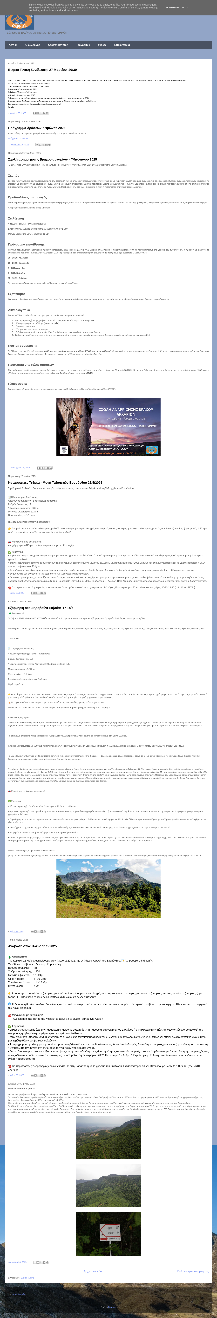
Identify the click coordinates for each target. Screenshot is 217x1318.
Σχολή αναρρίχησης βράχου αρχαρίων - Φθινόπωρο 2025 (52, 159)
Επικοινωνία (122, 45)
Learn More (172, 7)
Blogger (111, 1307)
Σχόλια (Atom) (27, 1278)
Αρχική (13, 45)
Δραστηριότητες (58, 45)
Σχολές (102, 45)
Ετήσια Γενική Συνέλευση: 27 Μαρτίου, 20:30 (42, 69)
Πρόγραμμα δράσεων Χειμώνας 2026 (36, 128)
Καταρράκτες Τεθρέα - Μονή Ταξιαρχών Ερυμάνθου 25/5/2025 (55, 482)
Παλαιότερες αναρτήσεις (193, 1271)
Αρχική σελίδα (92, 1271)
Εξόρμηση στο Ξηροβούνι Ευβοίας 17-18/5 (40, 608)
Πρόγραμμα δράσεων (18, 138)
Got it (185, 7)
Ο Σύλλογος (32, 45)
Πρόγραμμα (83, 45)
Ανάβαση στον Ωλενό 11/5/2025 (32, 946)
